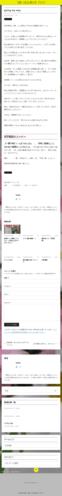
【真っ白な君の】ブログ (31, 2)
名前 (6, 278)
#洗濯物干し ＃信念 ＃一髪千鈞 (25, 185)
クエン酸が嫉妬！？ (29, 238)
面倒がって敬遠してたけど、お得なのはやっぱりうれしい (11, 240)
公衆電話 (45, 260)
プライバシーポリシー (31, 482)
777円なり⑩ (8, 423)
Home (3, 471)
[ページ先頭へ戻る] (35, 468)
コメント (7, 303)
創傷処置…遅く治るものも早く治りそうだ (17, 344)
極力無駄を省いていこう (30, 261)
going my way (15, 471)
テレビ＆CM (8, 260)
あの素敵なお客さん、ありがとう (44, 344)
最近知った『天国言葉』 (48, 239)
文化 (17, 182)
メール (7, 286)
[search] (55, 391)
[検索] (31, 391)
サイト (6, 294)
